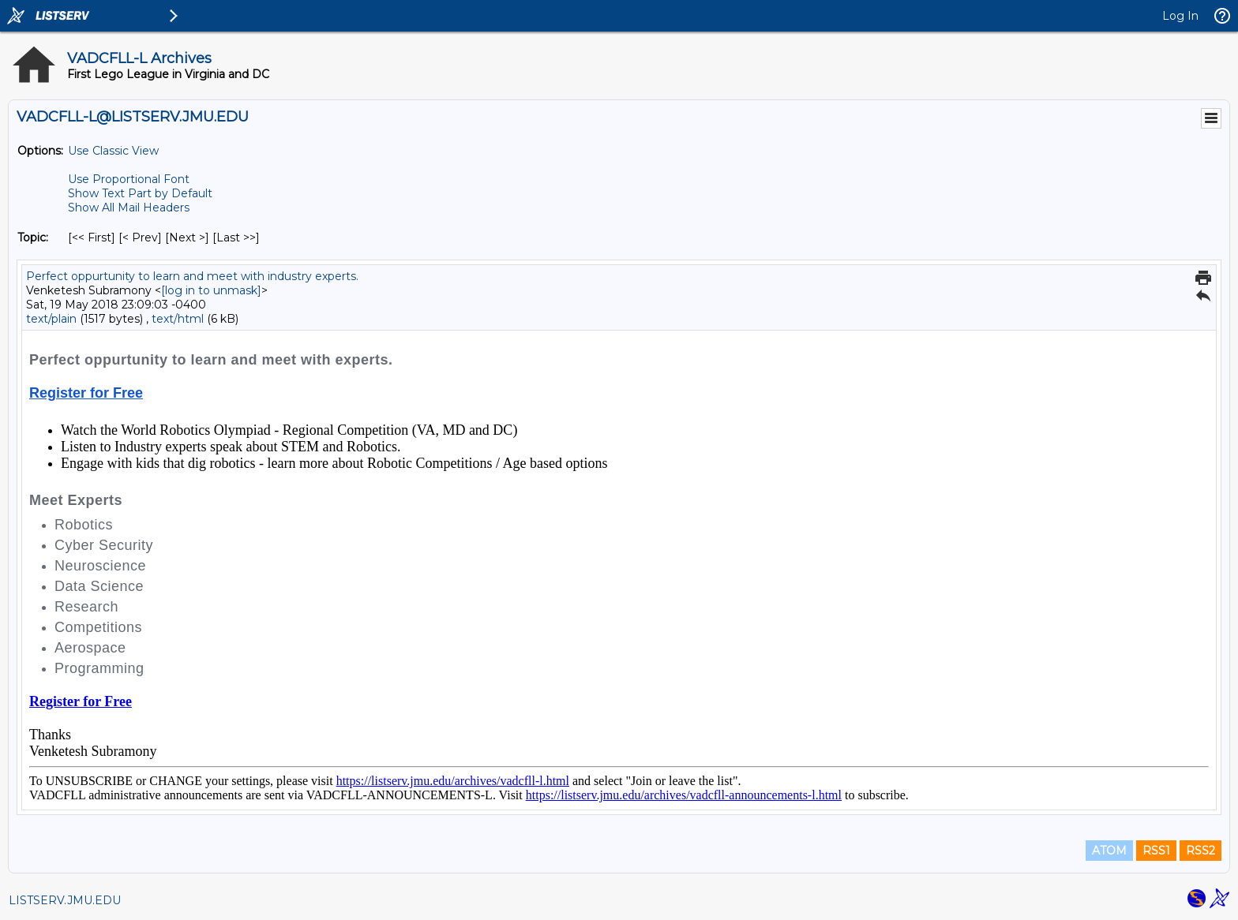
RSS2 (1200, 850)
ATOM (1109, 850)
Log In (1180, 16)
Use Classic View (113, 151)
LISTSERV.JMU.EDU (65, 900)
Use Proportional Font (128, 179)
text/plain (51, 319)
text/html (178, 319)
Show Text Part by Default (140, 193)
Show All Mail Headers (128, 207)
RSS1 (1156, 850)
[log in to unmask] (211, 290)
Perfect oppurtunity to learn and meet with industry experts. (192, 276)
